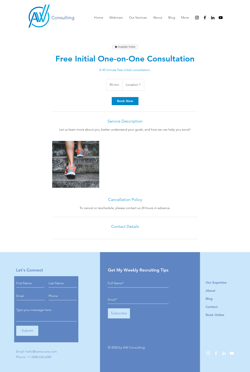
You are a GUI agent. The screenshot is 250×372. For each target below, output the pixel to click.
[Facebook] (204, 17)
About (210, 291)
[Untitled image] (75, 164)
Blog (209, 299)
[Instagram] (197, 17)
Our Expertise (216, 282)
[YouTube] (220, 17)
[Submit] (27, 331)
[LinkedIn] (212, 17)
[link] (125, 101)
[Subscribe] (119, 313)
